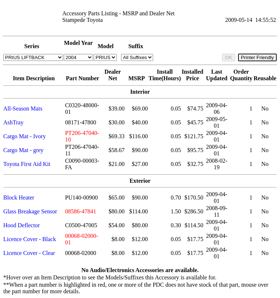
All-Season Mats (22, 108)
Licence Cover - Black (29, 239)
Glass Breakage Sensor (30, 211)
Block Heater (18, 197)
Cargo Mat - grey (23, 150)
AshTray (13, 122)
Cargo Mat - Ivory (24, 136)
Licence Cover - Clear (29, 253)
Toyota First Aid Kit (26, 164)
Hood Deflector (21, 225)
